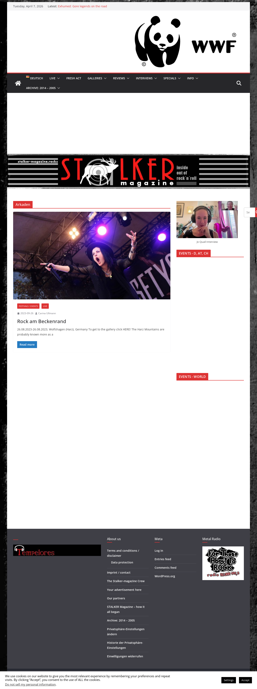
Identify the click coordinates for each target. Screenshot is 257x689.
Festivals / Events (28, 306)
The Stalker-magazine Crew (125, 581)
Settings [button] (229, 680)
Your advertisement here (124, 590)
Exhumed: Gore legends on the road (82, 6)
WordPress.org (165, 576)
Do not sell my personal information (30, 684)
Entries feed (163, 559)
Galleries (95, 78)
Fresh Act (73, 78)
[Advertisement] (128, 123)
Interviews (144, 78)
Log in (159, 550)
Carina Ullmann (47, 313)
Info (190, 78)
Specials (170, 78)
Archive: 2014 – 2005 (41, 88)
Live (52, 78)
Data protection (122, 562)
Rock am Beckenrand (41, 321)
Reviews (119, 78)
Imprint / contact (119, 572)
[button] (57, 78)
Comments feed (165, 568)
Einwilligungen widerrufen (125, 656)
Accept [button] (245, 680)
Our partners (116, 598)
